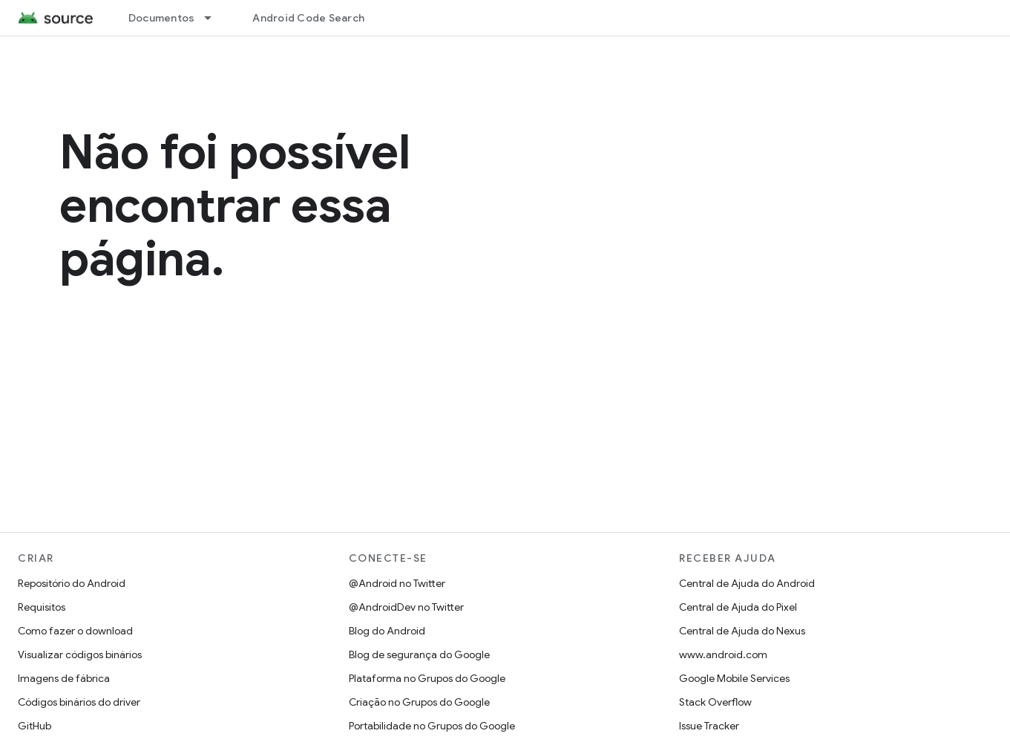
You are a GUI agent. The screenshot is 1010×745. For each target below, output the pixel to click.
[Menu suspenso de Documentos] (214, 18)
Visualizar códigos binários (80, 654)
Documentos (161, 17)
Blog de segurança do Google (419, 654)
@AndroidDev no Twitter (406, 607)
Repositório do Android (71, 583)
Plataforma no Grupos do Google (427, 678)
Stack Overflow (715, 702)
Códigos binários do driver (79, 702)
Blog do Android (387, 630)
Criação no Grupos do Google (419, 702)
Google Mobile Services (734, 678)
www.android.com (723, 654)
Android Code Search (308, 17)
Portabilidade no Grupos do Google (432, 725)
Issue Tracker (709, 725)
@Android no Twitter (397, 583)
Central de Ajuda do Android (747, 583)
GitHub (34, 725)
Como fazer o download (75, 630)
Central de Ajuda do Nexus (742, 630)
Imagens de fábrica (64, 678)
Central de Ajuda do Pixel (738, 607)
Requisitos (41, 607)
